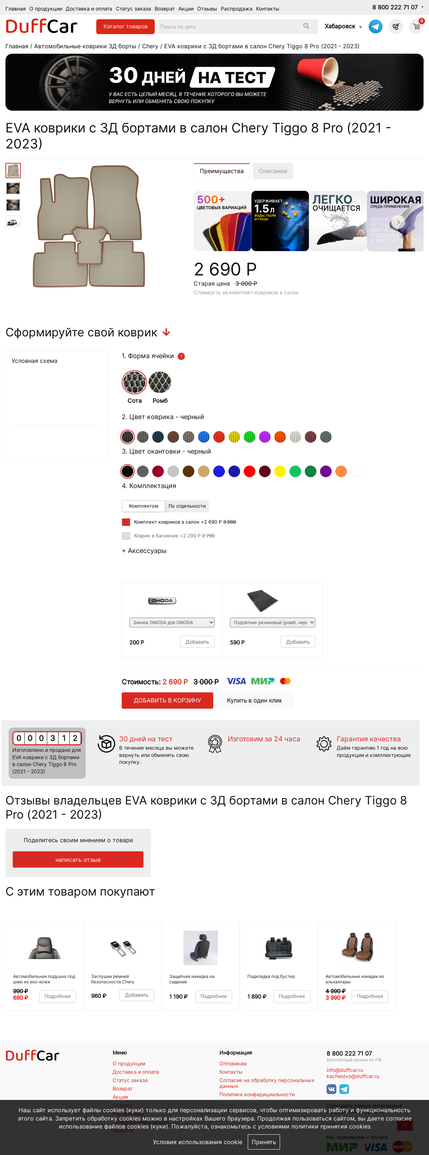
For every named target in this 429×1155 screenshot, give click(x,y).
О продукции (45, 8)
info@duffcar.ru (345, 1070)
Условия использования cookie (197, 1142)
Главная (15, 8)
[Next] (397, 223)
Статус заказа (133, 8)
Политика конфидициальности (257, 1094)
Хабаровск (340, 26)
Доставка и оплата (89, 8)
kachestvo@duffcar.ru (353, 1076)
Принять (264, 1142)
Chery (150, 46)
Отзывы (207, 8)
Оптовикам (233, 1063)
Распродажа (236, 8)
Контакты (267, 8)
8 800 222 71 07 (395, 7)
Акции (186, 8)
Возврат (165, 8)
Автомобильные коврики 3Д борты (85, 46)
